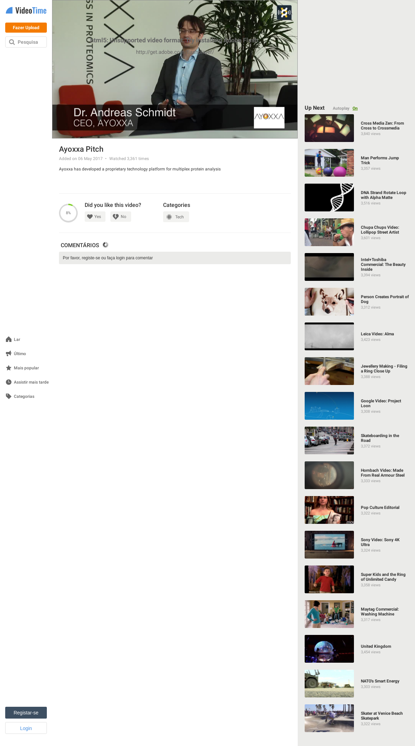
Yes (97, 216)
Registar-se (26, 712)
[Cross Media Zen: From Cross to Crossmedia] (357, 128)
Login (26, 728)
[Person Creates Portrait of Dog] (357, 302)
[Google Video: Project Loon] (357, 406)
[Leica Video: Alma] (357, 336)
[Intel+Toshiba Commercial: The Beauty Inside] (357, 267)
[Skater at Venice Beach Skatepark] (357, 718)
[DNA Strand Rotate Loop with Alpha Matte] (357, 197)
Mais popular (26, 368)
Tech (179, 217)
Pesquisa (28, 42)
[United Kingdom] (357, 649)
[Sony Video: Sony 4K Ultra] (357, 545)
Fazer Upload (26, 27)
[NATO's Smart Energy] (357, 683)
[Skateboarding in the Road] (357, 440)
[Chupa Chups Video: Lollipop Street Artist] (357, 232)
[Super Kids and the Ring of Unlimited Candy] (357, 579)
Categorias (24, 396)
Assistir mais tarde (31, 382)
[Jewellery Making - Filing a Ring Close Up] (357, 371)
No (123, 216)
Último (20, 354)
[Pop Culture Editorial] (357, 510)
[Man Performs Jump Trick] (357, 163)
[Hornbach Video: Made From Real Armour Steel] (357, 475)
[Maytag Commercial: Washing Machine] (357, 614)
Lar (17, 339)
